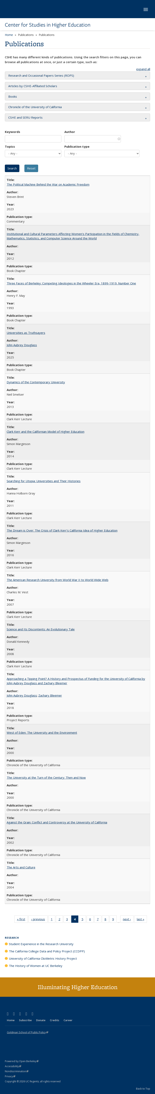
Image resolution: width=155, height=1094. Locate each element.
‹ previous (39, 920)
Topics (10, 146)
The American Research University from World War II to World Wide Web (57, 580)
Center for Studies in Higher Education (47, 24)
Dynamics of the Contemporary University (36, 382)
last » (142, 920)
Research (12, 937)
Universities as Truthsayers (26, 333)
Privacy (10, 1076)
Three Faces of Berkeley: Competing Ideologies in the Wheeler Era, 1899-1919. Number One (71, 283)
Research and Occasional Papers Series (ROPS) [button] (41, 75)
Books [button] (12, 96)
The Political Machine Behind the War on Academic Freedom (48, 184)
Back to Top (143, 1088)
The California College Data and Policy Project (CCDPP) (47, 951)
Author (69, 132)
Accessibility (13, 1066)
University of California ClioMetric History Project (43, 958)
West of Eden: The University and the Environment (42, 732)
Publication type (76, 146)
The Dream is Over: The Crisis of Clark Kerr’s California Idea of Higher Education (62, 530)
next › (128, 920)
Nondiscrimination (16, 1071)
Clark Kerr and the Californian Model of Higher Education (45, 431)
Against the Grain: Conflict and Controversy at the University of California (57, 822)
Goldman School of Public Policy (27, 1032)
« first (22, 920)
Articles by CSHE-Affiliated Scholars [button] (32, 86)
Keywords (12, 132)
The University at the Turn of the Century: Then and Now (46, 777)
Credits (54, 1020)
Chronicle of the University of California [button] (35, 107)
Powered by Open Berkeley (22, 1061)
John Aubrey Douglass (22, 345)
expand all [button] (143, 69)
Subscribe (25, 1020)
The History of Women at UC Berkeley (35, 966)
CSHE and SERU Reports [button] (25, 117)
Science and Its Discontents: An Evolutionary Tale (41, 629)
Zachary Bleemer (50, 695)
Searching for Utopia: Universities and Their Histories (44, 481)
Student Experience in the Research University (41, 944)
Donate (40, 1020)
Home (9, 35)
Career (68, 1020)
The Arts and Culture (21, 867)
